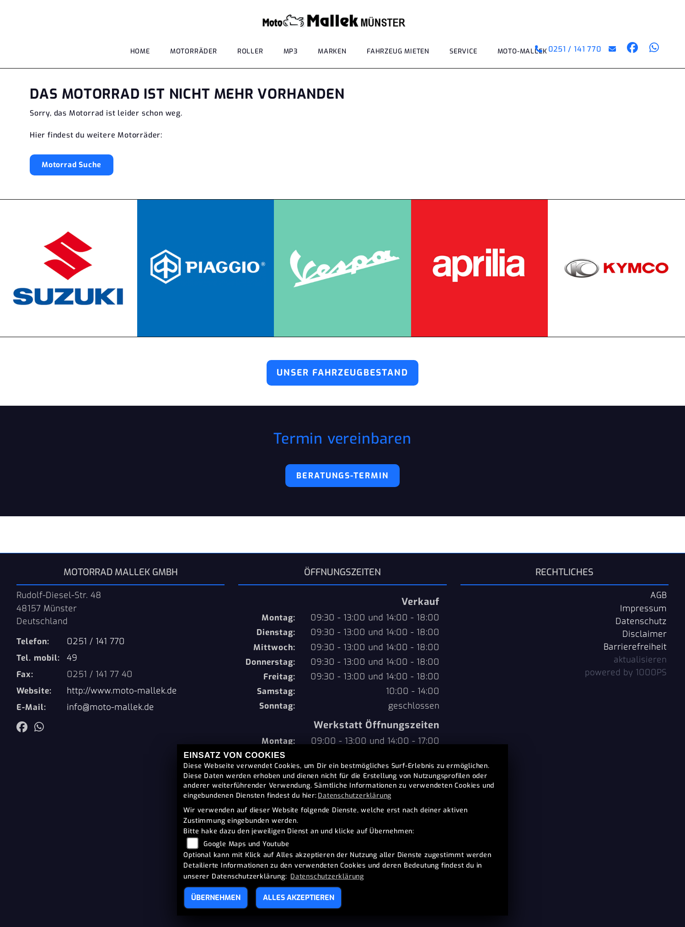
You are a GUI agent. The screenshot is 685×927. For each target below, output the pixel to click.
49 (72, 657)
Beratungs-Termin (342, 475)
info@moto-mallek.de (110, 707)
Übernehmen (216, 897)
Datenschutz (641, 621)
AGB (658, 595)
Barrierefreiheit (635, 646)
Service (463, 51)
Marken (332, 51)
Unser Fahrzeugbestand (342, 372)
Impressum (643, 608)
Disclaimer (644, 634)
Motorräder (193, 51)
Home (140, 51)
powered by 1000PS (626, 672)
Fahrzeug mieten (398, 51)
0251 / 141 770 (568, 49)
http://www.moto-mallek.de (122, 690)
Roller (250, 51)
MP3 (291, 51)
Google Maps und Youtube (246, 844)
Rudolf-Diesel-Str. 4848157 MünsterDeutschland (59, 608)
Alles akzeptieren (298, 897)
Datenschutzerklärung (354, 795)
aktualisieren (640, 659)
